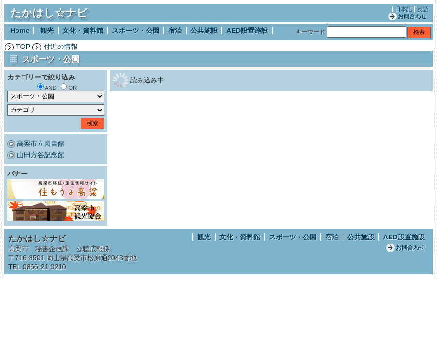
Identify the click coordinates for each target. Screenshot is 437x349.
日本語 (403, 9)
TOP (23, 46)
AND (51, 88)
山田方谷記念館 (40, 155)
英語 (423, 9)
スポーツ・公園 (135, 30)
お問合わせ (412, 16)
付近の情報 (61, 46)
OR (72, 88)
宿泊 (175, 30)
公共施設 (204, 30)
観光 (47, 30)
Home (20, 30)
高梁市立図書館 (40, 143)
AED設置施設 (247, 30)
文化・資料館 (82, 30)
